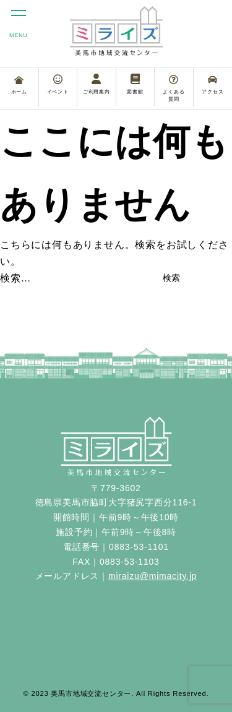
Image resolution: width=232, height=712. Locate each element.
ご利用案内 (96, 84)
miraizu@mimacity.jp (152, 576)
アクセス (212, 85)
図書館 (135, 84)
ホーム (19, 85)
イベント (58, 84)
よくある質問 (173, 88)
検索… (15, 278)
